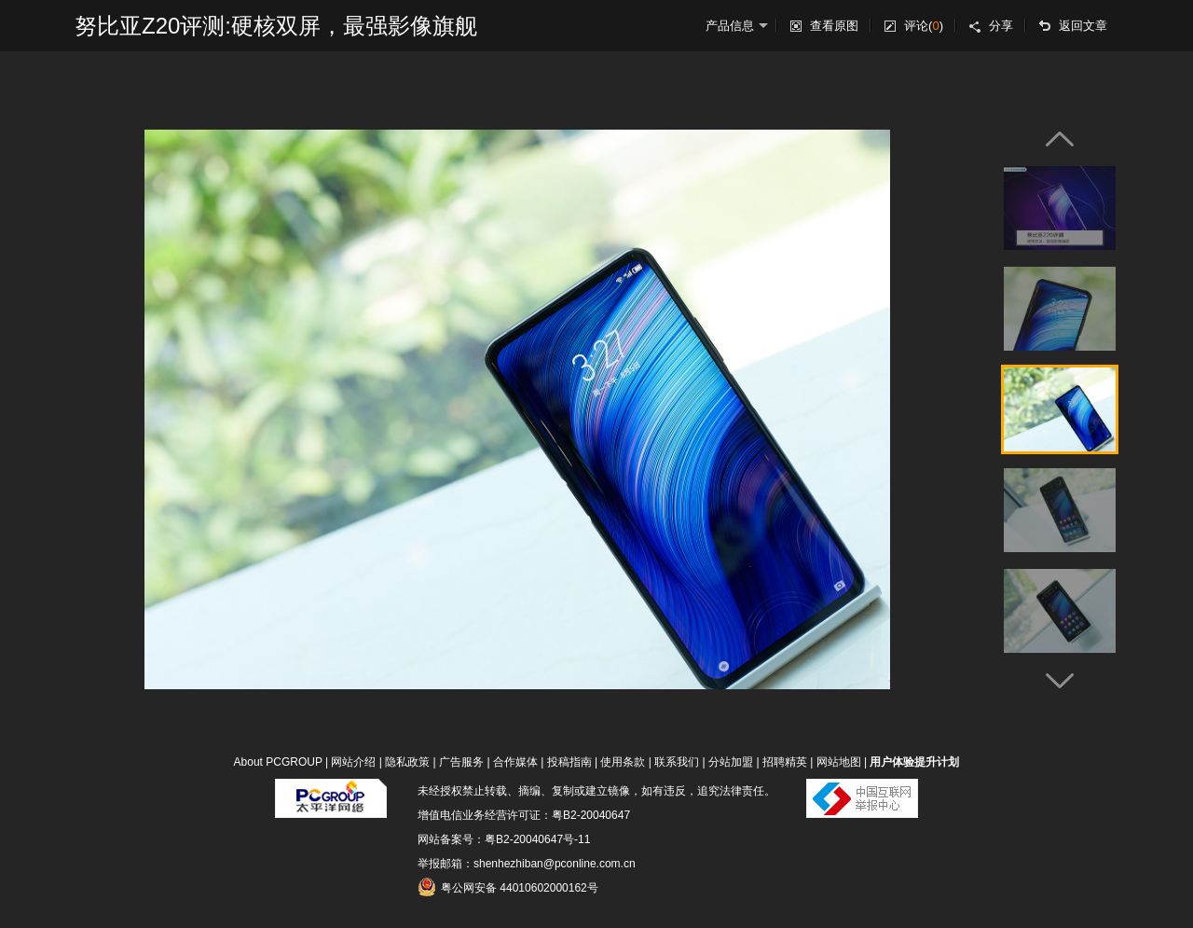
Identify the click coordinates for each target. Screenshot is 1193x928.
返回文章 (1083, 26)
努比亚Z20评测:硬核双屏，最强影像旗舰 (276, 25)
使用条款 (622, 762)
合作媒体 (515, 762)
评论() (923, 26)
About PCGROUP (278, 762)
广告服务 (461, 762)
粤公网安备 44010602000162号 (508, 887)
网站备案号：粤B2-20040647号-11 (504, 839)
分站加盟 (730, 762)
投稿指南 (569, 762)
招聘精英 (784, 762)
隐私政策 (407, 762)
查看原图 (834, 26)
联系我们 (676, 762)
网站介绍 (353, 762)
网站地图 (838, 762)
